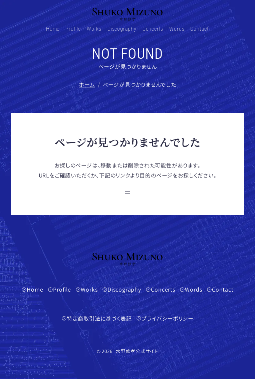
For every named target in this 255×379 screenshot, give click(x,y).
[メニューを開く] (127, 192)
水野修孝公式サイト (137, 351)
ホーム (87, 84)
